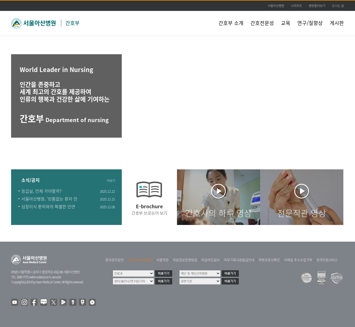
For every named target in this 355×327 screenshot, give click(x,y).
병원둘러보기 (317, 5)
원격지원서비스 (327, 259)
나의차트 (296, 5)
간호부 (72, 23)
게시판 (337, 23)
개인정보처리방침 (140, 259)
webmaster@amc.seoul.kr (45, 276)
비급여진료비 (210, 259)
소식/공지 (30, 180)
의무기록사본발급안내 (239, 259)
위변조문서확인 (269, 259)
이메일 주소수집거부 (298, 259)
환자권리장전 (114, 259)
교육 (285, 23)
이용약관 (162, 259)
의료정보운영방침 (185, 259)
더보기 (111, 181)
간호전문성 (262, 23)
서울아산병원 (276, 5)
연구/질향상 (310, 23)
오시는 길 (338, 5)
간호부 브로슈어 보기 (149, 213)
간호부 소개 (231, 23)
